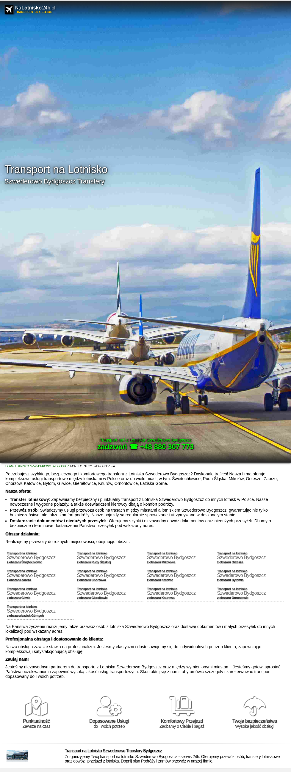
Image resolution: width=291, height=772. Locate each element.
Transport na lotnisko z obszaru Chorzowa (110, 575)
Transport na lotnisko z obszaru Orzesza (250, 557)
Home (9, 466)
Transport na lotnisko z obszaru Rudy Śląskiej (110, 557)
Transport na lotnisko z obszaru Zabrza (40, 575)
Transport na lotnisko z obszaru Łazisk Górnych (40, 611)
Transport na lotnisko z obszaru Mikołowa (180, 557)
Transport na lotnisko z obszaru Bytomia (250, 575)
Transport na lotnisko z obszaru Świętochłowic (40, 557)
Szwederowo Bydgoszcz (49, 466)
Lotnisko (22, 466)
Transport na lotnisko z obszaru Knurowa (180, 593)
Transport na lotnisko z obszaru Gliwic (40, 593)
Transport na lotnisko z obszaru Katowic (180, 575)
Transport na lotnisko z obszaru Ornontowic (250, 593)
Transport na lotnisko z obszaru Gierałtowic (110, 593)
